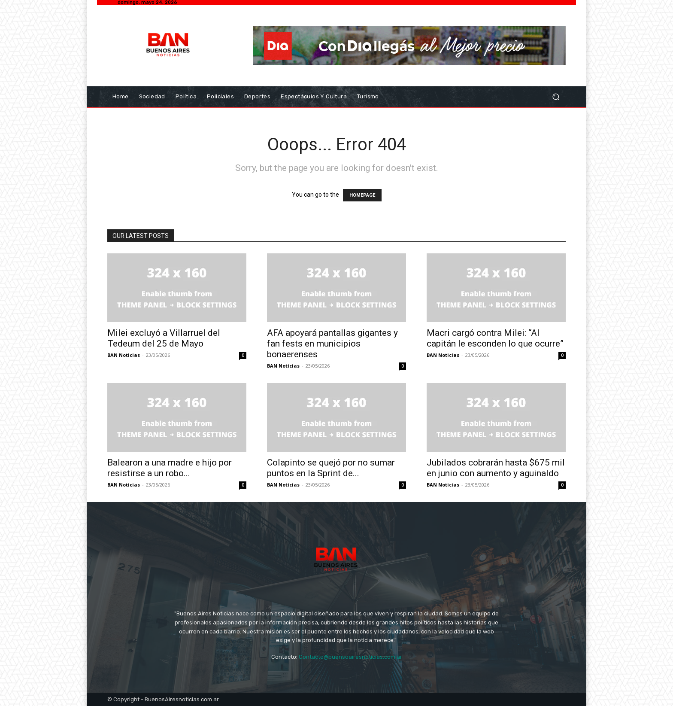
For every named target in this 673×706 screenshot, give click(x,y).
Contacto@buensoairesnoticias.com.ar (350, 657)
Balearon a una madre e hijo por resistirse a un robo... (169, 467)
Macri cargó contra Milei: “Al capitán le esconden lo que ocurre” (495, 338)
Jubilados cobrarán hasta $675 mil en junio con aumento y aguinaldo (496, 467)
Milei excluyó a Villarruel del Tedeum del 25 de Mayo (163, 338)
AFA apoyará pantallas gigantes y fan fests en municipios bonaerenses (332, 343)
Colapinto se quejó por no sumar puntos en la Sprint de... (331, 467)
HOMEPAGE (362, 195)
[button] (556, 97)
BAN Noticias (123, 355)
